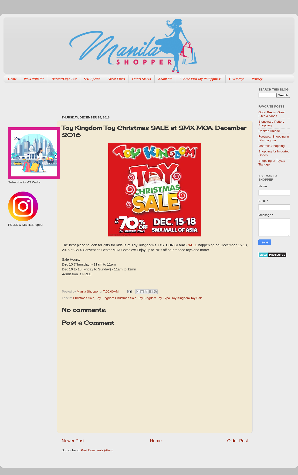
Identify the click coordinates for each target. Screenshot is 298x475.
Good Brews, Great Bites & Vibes (271, 114)
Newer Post (73, 440)
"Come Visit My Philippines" (200, 79)
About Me (165, 79)
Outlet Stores (141, 79)
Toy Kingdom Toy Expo (154, 298)
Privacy (257, 79)
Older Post (237, 440)
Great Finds (116, 79)
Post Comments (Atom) (97, 450)
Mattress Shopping (271, 146)
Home (12, 79)
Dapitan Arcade (269, 131)
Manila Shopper (88, 291)
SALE (192, 245)
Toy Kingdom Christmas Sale (116, 298)
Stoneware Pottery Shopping (271, 123)
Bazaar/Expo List (64, 79)
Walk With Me (34, 79)
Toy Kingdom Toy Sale (187, 298)
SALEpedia (92, 79)
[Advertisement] (146, 96)
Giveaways (236, 79)
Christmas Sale (83, 298)
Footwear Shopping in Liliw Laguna (273, 138)
